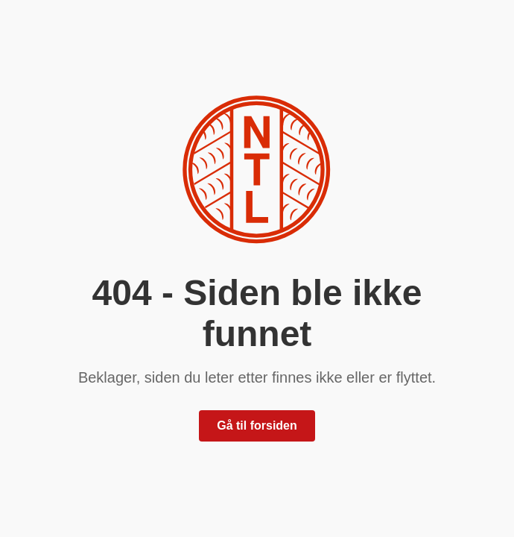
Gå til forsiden (257, 425)
